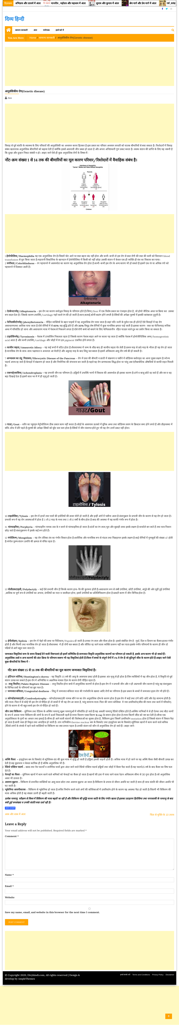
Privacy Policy (157, 975)
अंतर (35, 30)
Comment (12, 836)
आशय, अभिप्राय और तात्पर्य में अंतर (29, 3)
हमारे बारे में (60, 30)
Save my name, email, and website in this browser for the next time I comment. (52, 912)
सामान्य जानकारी (21, 30)
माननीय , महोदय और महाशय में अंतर (73, 3)
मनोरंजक (46, 30)
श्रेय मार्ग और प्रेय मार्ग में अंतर (147, 3)
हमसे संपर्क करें (125, 975)
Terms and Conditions (141, 975)
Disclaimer (170, 975)
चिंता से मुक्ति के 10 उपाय (162, 814)
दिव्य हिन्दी (14, 19)
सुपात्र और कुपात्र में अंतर (112, 3)
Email (9, 886)
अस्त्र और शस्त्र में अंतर (15, 814)
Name (9, 874)
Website (10, 897)
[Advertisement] (89, 66)
